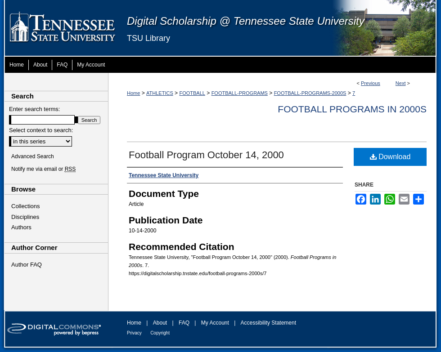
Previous (370, 83)
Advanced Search (32, 156)
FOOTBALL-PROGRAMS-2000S (310, 93)
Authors (21, 227)
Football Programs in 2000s (352, 109)
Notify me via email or (43, 169)
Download (390, 156)
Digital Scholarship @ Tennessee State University (245, 21)
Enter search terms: (34, 109)
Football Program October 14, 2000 (206, 154)
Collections (25, 206)
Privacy (134, 332)
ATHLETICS (159, 93)
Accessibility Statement (268, 323)
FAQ (184, 323)
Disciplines (25, 217)
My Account (215, 323)
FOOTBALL (192, 93)
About (160, 323)
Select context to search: (41, 130)
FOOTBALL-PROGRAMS (240, 93)
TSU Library (148, 38)
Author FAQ (26, 264)
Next (401, 83)
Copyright (160, 332)
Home (133, 93)
